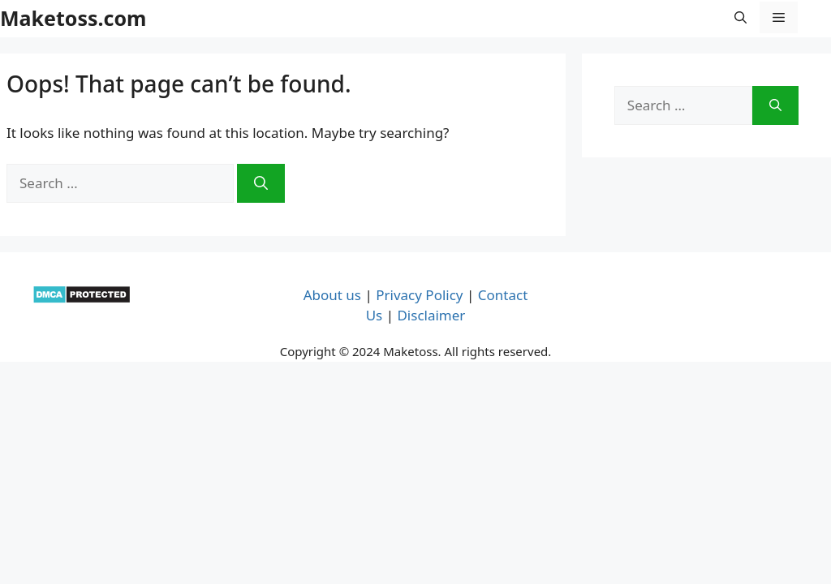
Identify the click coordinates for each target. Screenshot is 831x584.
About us (332, 295)
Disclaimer (431, 315)
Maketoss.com (73, 18)
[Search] (261, 183)
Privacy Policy (419, 295)
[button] (740, 17)
